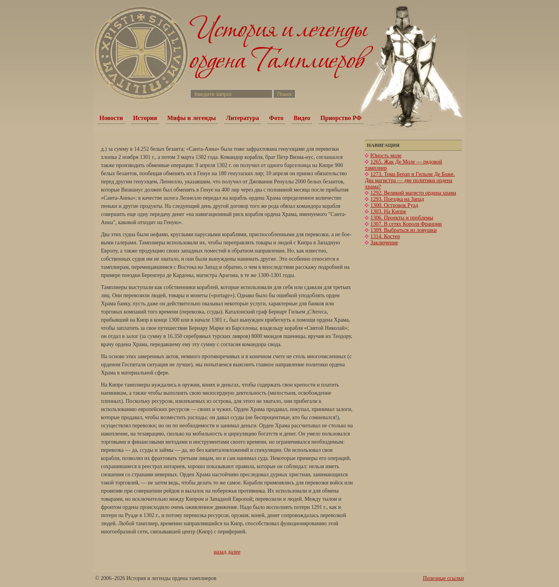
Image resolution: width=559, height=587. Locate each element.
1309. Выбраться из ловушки (403, 230)
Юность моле (385, 156)
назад (220, 552)
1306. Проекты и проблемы (401, 218)
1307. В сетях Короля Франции (406, 224)
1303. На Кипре (388, 211)
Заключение (384, 243)
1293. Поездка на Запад (397, 199)
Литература (242, 118)
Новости (111, 118)
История (145, 118)
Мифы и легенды (191, 118)
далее (234, 552)
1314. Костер (385, 236)
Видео (301, 118)
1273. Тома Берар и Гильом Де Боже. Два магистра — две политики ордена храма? (410, 180)
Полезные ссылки (443, 578)
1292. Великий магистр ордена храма (413, 193)
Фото (276, 118)
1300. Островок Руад (394, 205)
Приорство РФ (340, 118)
